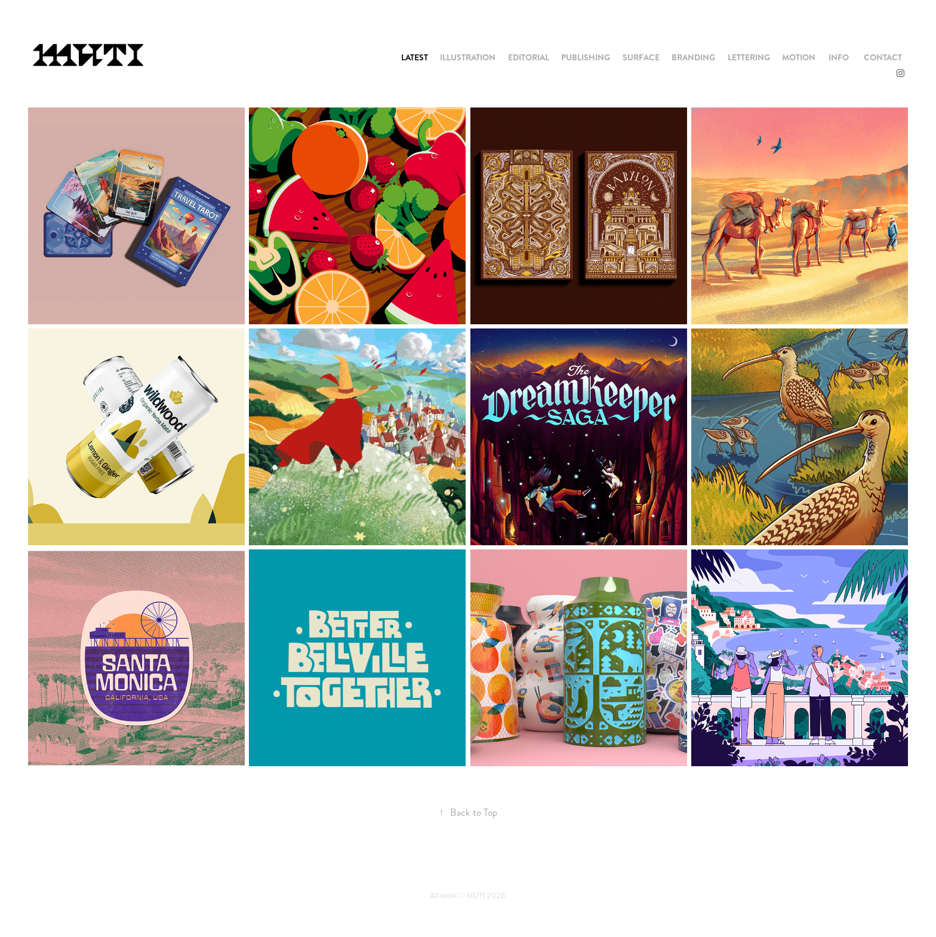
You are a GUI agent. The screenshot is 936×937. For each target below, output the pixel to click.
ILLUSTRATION (467, 57)
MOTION (798, 57)
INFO (839, 57)
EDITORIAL (528, 57)
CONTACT (883, 57)
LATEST (414, 57)
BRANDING (693, 57)
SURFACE (641, 57)
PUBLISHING (585, 57)
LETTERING (749, 57)
